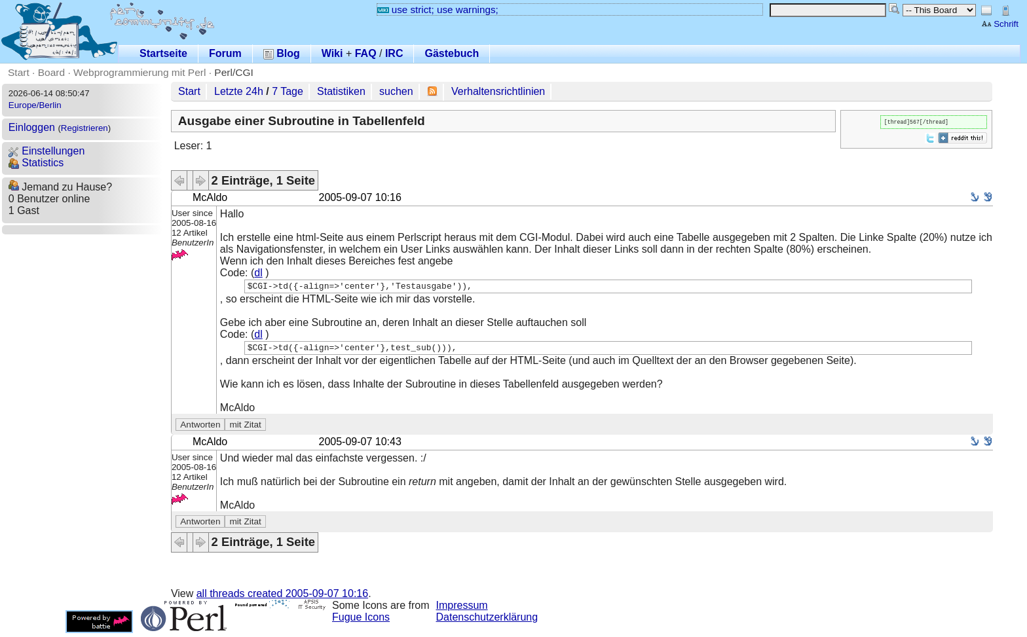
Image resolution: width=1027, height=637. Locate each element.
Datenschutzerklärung (487, 621)
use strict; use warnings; (437, 9)
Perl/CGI (233, 72)
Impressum (462, 609)
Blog (281, 53)
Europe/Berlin (35, 105)
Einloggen (32, 127)
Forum (225, 53)
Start (18, 72)
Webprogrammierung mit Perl (139, 72)
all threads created (282, 597)
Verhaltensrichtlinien (498, 91)
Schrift (999, 24)
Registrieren (84, 128)
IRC (394, 53)
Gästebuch (451, 53)
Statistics (36, 162)
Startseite (163, 53)
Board (51, 72)
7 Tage (287, 91)
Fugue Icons (361, 621)
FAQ (366, 53)
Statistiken (341, 91)
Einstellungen (47, 150)
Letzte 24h (238, 91)
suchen (396, 91)
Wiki (332, 53)
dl (258, 272)
